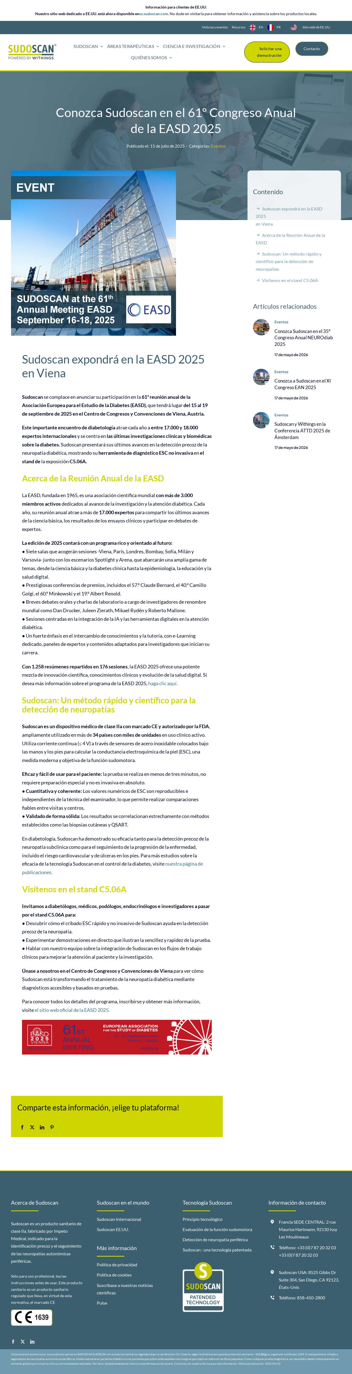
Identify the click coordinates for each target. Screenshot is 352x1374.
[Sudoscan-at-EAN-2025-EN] (261, 371)
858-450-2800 (311, 1297)
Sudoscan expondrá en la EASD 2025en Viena (289, 216)
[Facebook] (22, 1127)
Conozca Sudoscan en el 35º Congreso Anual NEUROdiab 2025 (303, 337)
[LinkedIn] (42, 1127)
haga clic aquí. (163, 684)
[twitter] (23, 1342)
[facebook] (13, 1342)
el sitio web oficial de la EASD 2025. (72, 1010)
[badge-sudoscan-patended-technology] (203, 1264)
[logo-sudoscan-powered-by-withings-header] (32, 46)
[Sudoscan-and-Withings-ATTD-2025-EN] (261, 415)
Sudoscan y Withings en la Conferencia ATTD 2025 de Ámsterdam (302, 430)
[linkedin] (32, 1342)
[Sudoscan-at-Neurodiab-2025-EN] (261, 322)
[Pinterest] (52, 1127)
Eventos (218, 145)
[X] (32, 1127)
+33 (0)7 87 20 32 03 (298, 1255)
